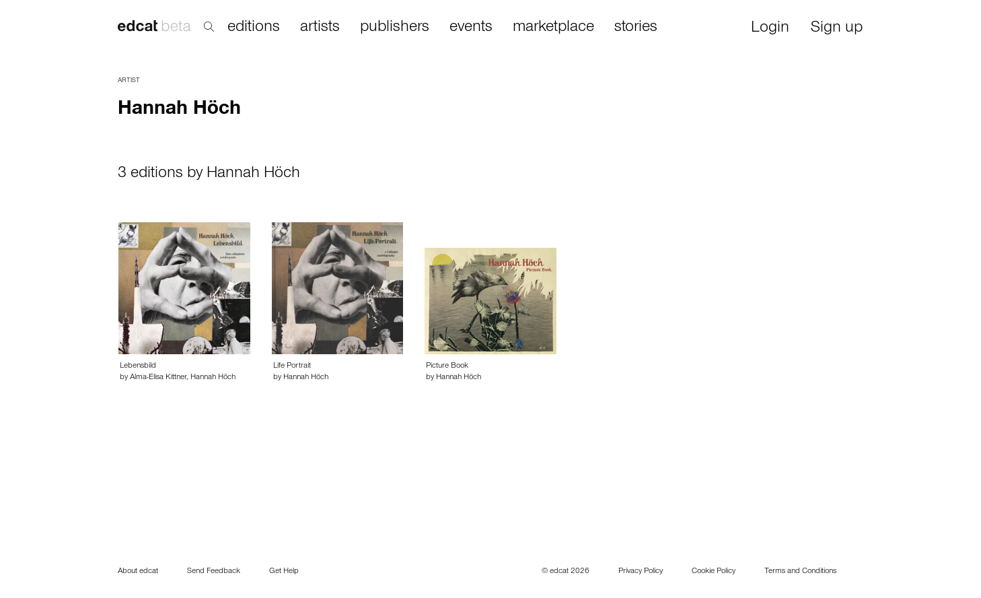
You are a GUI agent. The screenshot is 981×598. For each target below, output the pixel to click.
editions (253, 27)
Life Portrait (292, 366)
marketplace (553, 27)
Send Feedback (213, 572)
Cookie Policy (713, 572)
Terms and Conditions (800, 572)
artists (320, 27)
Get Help (284, 572)
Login (770, 28)
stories (635, 27)
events (471, 27)
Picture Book (447, 366)
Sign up (837, 28)
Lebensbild (138, 366)
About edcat (138, 572)
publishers (394, 27)
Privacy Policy (640, 572)
